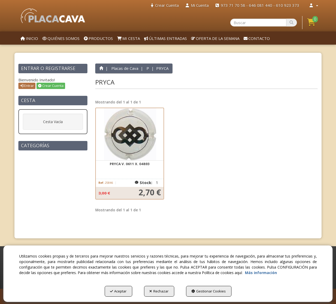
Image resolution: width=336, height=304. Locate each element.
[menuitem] (165, 5)
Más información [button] (261, 272)
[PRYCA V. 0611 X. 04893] (130, 134)
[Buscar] (291, 23)
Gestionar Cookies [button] (208, 291)
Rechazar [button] (159, 291)
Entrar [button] (27, 85)
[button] (52, 15)
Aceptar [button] (118, 291)
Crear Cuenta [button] (51, 85)
